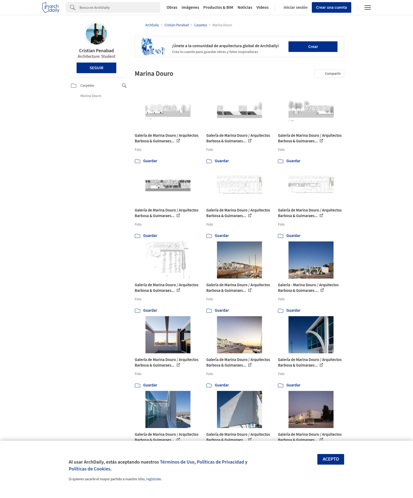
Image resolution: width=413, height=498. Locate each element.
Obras (172, 7)
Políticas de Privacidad (220, 462)
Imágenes (190, 7)
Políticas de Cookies (89, 468)
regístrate (153, 479)
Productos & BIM (218, 7)
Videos (262, 7)
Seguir (96, 68)
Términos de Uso (177, 462)
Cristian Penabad (96, 50)
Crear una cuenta (331, 7)
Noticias (244, 7)
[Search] (119, 7)
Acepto (331, 459)
